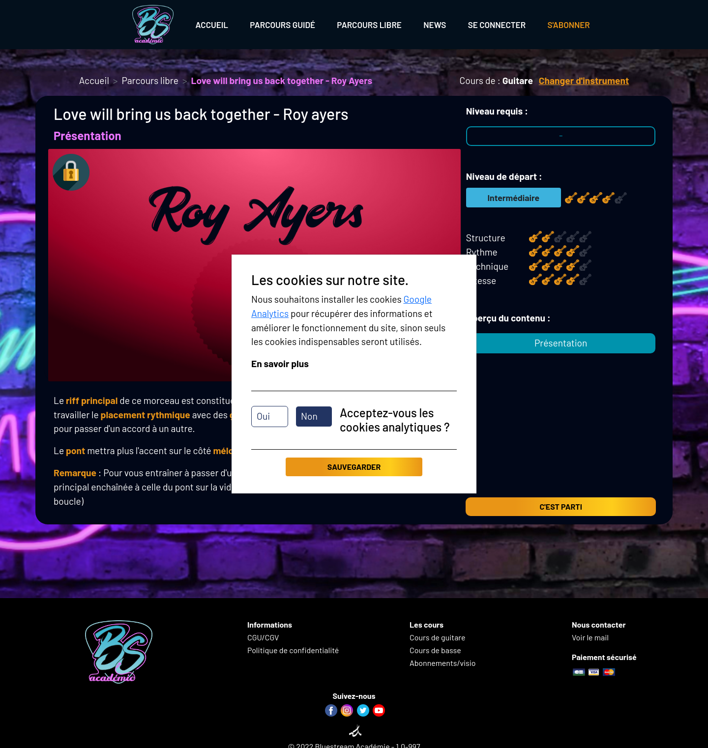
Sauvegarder (354, 466)
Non (309, 416)
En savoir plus (280, 363)
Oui (263, 416)
